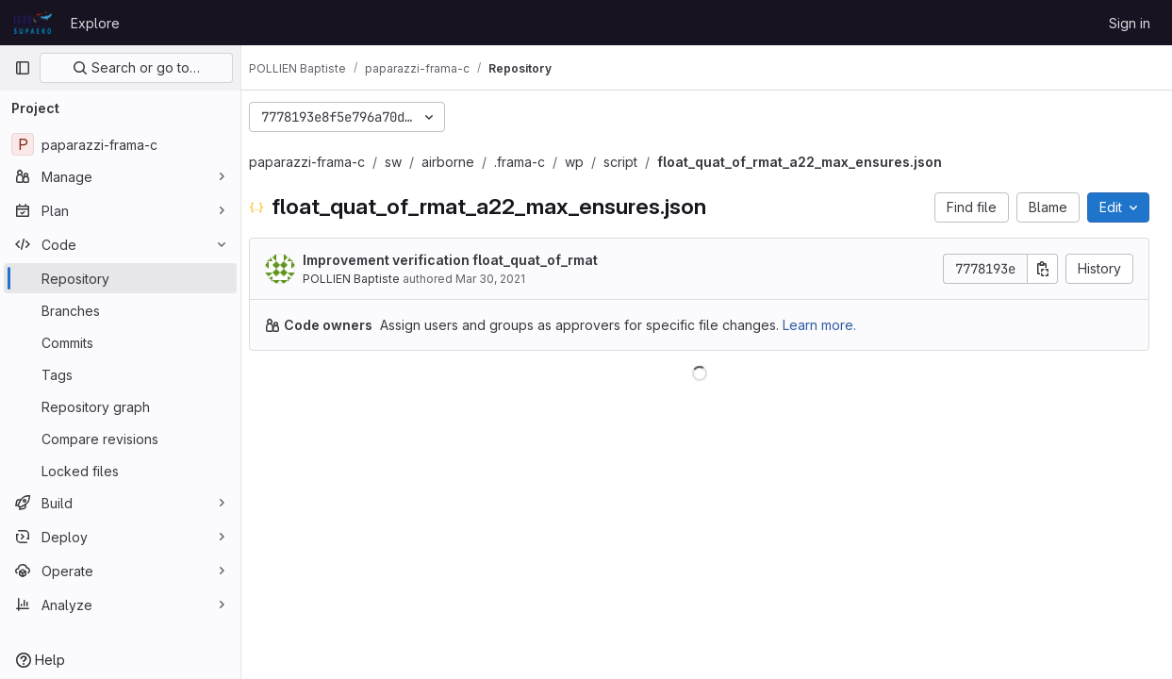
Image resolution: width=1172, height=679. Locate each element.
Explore (95, 23)
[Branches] (120, 310)
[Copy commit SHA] (1043, 269)
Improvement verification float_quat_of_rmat (465, 260)
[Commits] (120, 342)
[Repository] (120, 278)
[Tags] (120, 374)
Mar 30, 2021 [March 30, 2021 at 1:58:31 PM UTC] (505, 279)
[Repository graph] (120, 406)
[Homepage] (33, 23)
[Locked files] (120, 470)
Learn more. (834, 325)
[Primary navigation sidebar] (23, 68)
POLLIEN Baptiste (366, 279)
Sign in (1129, 23)
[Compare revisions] (120, 438)
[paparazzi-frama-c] (120, 144)
